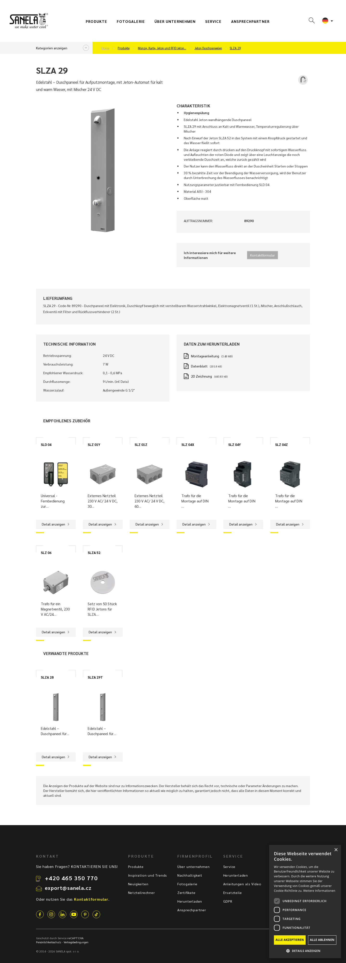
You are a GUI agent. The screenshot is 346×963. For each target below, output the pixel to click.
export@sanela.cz (68, 887)
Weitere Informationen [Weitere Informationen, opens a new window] (319, 891)
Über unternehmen (175, 21)
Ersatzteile (232, 892)
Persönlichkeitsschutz (48, 942)
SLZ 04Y (234, 444)
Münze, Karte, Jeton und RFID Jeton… (162, 48)
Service (213, 21)
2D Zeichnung (201, 376)
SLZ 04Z (281, 444)
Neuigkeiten (138, 884)
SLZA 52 (94, 552)
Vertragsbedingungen (76, 942)
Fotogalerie (131, 21)
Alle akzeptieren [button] (290, 940)
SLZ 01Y (94, 444)
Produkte (96, 21)
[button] (305, 950)
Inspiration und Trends (147, 875)
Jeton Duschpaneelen (208, 48)
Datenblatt (199, 366)
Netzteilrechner (141, 892)
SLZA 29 (235, 48)
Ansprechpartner (250, 21)
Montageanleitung (205, 356)
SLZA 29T (95, 677)
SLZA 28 (47, 677)
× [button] (336, 850)
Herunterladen (189, 901)
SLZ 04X (187, 444)
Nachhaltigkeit (189, 875)
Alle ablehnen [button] (322, 940)
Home (105, 48)
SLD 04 (46, 444)
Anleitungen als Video (242, 884)
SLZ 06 (46, 552)
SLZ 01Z (141, 444)
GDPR (227, 901)
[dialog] (305, 901)
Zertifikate (186, 892)
